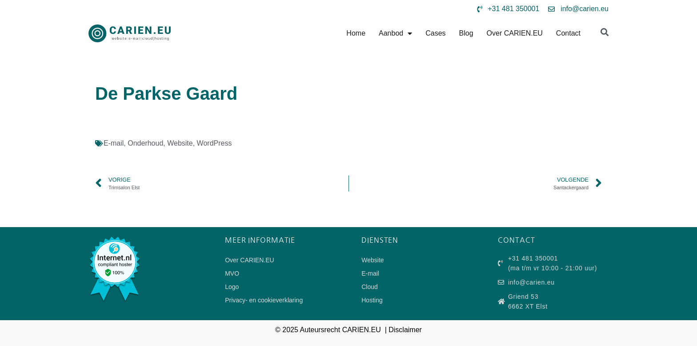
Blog (466, 33)
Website (180, 143)
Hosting (371, 300)
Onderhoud (145, 143)
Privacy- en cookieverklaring (264, 300)
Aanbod (395, 33)
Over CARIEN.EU (515, 33)
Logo (232, 286)
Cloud (369, 286)
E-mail (114, 143)
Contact (568, 33)
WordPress (214, 143)
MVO (232, 273)
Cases (435, 33)
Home (355, 33)
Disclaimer (405, 330)
